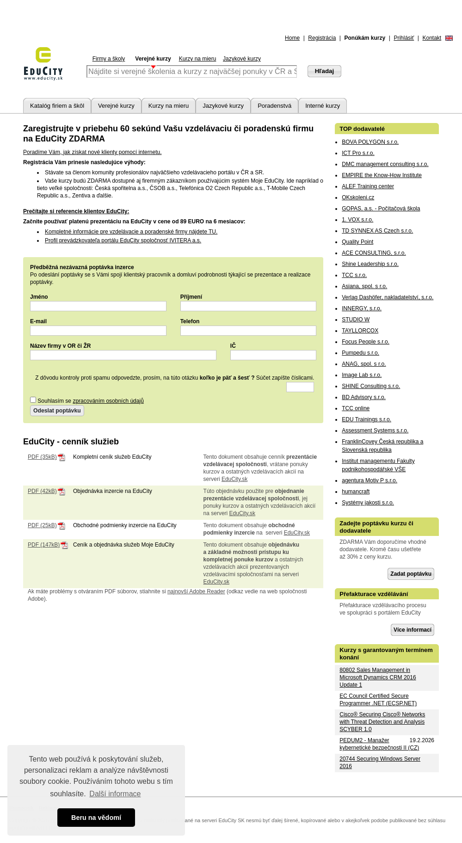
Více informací (412, 630)
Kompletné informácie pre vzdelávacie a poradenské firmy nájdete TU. (131, 231)
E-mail (38, 321)
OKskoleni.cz (358, 197)
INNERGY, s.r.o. (362, 308)
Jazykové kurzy (242, 58)
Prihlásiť (404, 38)
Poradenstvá (274, 105)
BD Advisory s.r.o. (364, 397)
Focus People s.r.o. (365, 341)
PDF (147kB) (44, 544)
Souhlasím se (87, 401)
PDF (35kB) (42, 457)
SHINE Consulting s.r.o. (371, 386)
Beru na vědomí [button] (96, 817)
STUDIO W (356, 319)
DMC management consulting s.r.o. (385, 164)
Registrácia (322, 38)
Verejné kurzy (153, 58)
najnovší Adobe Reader (196, 591)
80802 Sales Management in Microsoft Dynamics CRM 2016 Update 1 (377, 677)
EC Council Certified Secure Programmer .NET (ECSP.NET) (378, 700)
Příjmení (191, 297)
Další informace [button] (115, 794)
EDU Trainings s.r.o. (366, 419)
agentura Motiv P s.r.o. (369, 480)
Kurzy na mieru (197, 58)
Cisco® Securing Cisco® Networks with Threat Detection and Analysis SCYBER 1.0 (382, 721)
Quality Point (357, 242)
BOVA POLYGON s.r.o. (370, 142)
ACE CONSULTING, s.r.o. (374, 253)
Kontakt (431, 38)
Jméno (39, 297)
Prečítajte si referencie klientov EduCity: (76, 211)
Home (292, 38)
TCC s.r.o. (354, 275)
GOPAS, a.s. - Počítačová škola (381, 208)
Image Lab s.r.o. (362, 375)
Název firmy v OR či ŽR (60, 346)
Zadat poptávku (410, 574)
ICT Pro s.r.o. (358, 153)
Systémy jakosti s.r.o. (368, 502)
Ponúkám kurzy (365, 38)
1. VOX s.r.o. (357, 219)
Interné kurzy (322, 105)
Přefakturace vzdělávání (373, 594)
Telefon (190, 321)
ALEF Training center (368, 186)
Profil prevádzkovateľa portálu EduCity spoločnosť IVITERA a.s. (123, 240)
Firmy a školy (108, 58)
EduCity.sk (234, 479)
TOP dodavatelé (362, 128)
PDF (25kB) (42, 525)
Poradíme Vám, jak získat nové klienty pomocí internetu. (92, 152)
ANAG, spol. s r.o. (364, 364)
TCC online (356, 408)
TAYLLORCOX (360, 330)
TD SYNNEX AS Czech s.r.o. (377, 231)
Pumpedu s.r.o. (360, 353)
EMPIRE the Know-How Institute (382, 175)
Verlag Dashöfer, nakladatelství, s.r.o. (387, 297)
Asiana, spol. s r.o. (364, 286)
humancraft (356, 491)
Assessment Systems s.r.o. (375, 430)
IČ (233, 346)
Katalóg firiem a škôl (57, 105)
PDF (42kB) (42, 491)
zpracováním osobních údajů (108, 401)
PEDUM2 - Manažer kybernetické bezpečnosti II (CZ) (379, 744)
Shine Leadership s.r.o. (370, 264)
